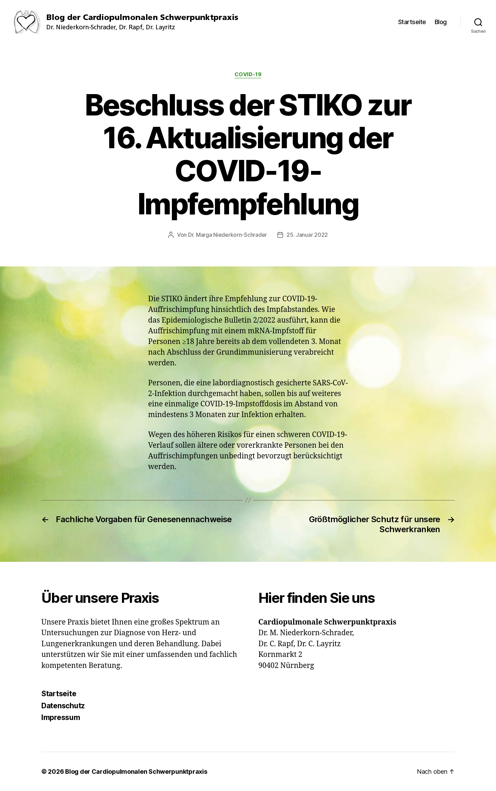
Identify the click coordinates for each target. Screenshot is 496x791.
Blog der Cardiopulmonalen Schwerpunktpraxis (136, 771)
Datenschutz (63, 705)
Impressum (60, 717)
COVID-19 (248, 74)
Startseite (412, 22)
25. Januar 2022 (307, 234)
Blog (441, 22)
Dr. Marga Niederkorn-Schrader (227, 234)
